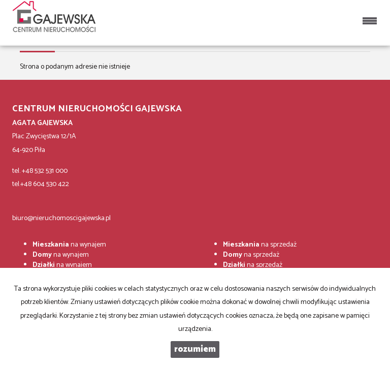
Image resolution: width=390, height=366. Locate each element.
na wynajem (69, 245)
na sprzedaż (260, 245)
